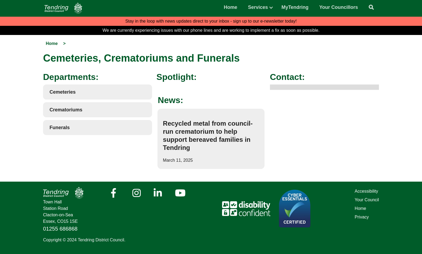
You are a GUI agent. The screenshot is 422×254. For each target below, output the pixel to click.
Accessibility (366, 191)
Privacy (362, 217)
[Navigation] (63, 8)
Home (230, 7)
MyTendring (295, 7)
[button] (258, 6)
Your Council (367, 199)
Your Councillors (338, 7)
